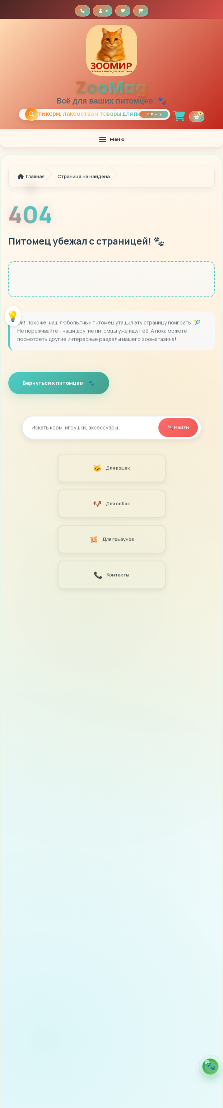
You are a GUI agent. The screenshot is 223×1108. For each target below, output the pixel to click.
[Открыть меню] (111, 139)
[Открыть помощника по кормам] (210, 1066)
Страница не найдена (83, 177)
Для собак (111, 504)
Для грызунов (111, 539)
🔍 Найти (178, 428)
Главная (31, 177)
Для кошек (111, 468)
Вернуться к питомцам (54, 383)
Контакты (111, 575)
